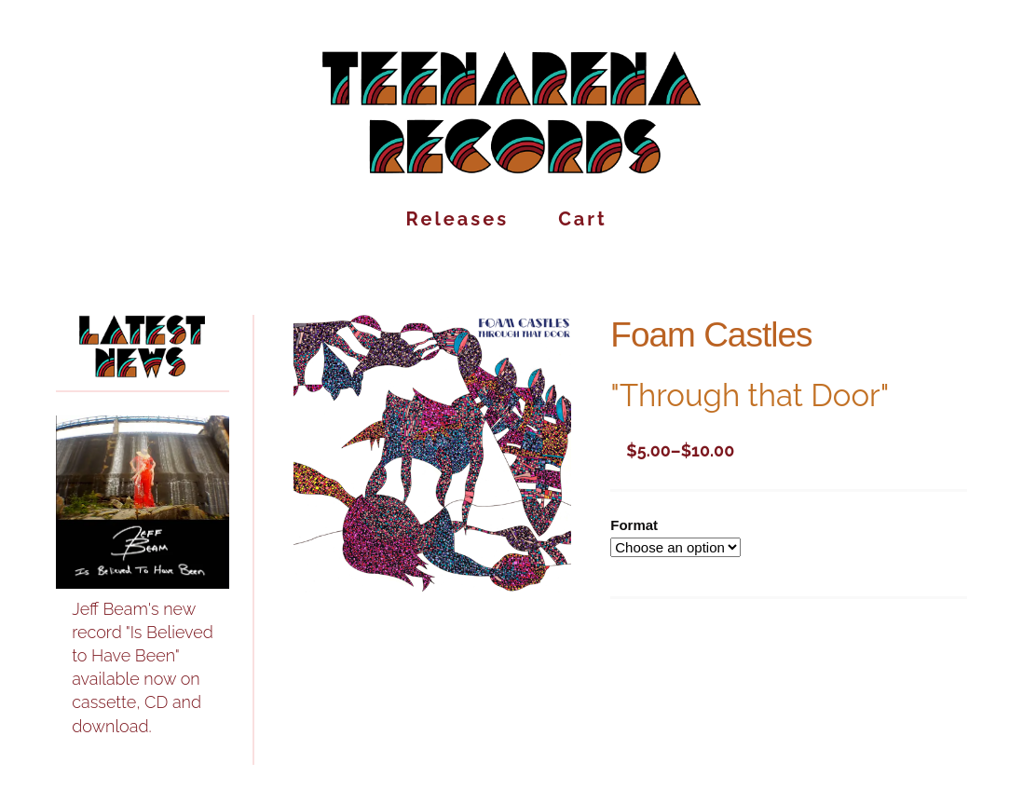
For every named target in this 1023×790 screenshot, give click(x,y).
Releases (457, 222)
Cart (582, 222)
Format (634, 525)
